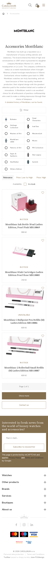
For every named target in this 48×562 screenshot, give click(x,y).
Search (30, 5)
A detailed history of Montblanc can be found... (24, 102)
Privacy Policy (15, 457)
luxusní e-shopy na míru (20, 557)
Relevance (7, 177)
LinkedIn (32, 525)
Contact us (24, 405)
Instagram (24, 525)
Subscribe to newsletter (24, 446)
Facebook (16, 525)
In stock (31, 184)
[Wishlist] (42, 192)
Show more (24, 395)
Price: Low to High (24, 177)
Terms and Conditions (34, 457)
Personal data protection (14, 554)
